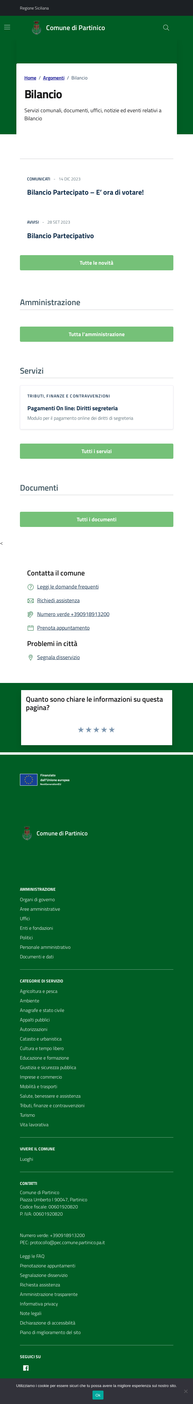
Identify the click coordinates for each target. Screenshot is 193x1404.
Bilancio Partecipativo (60, 235)
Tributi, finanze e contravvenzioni (68, 396)
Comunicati (38, 179)
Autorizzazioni (33, 1029)
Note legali (30, 1313)
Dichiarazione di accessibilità (47, 1322)
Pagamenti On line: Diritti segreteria (72, 408)
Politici (26, 937)
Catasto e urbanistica (41, 1038)
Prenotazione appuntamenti (47, 1265)
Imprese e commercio (41, 1076)
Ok (98, 1395)
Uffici (25, 918)
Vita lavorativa (34, 1124)
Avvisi (33, 222)
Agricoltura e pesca (38, 991)
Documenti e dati (37, 956)
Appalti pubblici (35, 1019)
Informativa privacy (39, 1303)
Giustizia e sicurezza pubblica (48, 1067)
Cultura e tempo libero (42, 1048)
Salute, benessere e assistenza (50, 1095)
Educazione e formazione (44, 1057)
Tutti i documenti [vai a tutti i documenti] (97, 519)
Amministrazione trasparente (49, 1294)
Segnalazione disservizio (44, 1275)
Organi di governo (37, 899)
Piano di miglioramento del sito (50, 1332)
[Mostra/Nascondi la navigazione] (7, 27)
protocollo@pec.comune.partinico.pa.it (67, 1242)
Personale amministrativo (45, 947)
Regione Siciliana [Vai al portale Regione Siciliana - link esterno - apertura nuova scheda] (34, 8)
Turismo (27, 1114)
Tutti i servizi (96, 451)
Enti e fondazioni (36, 928)
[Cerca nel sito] (166, 28)
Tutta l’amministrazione (97, 334)
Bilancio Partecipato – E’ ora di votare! (85, 192)
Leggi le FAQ (32, 1256)
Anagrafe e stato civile (42, 1010)
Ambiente (29, 1000)
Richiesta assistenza (40, 1284)
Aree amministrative (40, 908)
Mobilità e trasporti (38, 1086)
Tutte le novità (96, 263)
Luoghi (26, 1159)
